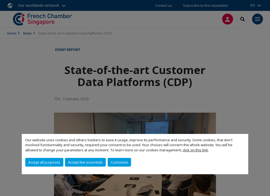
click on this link (195, 150)
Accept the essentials (85, 162)
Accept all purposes (44, 162)
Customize (119, 162)
